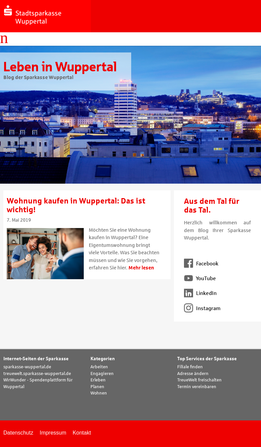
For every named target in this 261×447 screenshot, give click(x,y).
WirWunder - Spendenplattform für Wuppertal (38, 383)
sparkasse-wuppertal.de (27, 367)
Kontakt (82, 433)
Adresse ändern (193, 373)
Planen (97, 386)
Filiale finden (190, 367)
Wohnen (98, 393)
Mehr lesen (141, 267)
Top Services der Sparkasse (207, 358)
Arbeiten (99, 367)
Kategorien (102, 358)
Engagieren (102, 373)
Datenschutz (18, 433)
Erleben (98, 380)
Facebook (201, 263)
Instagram (202, 308)
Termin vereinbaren (196, 386)
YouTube (200, 278)
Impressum (53, 433)
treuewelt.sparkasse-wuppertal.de (37, 373)
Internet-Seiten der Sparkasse (36, 358)
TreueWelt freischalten (199, 380)
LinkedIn (200, 293)
